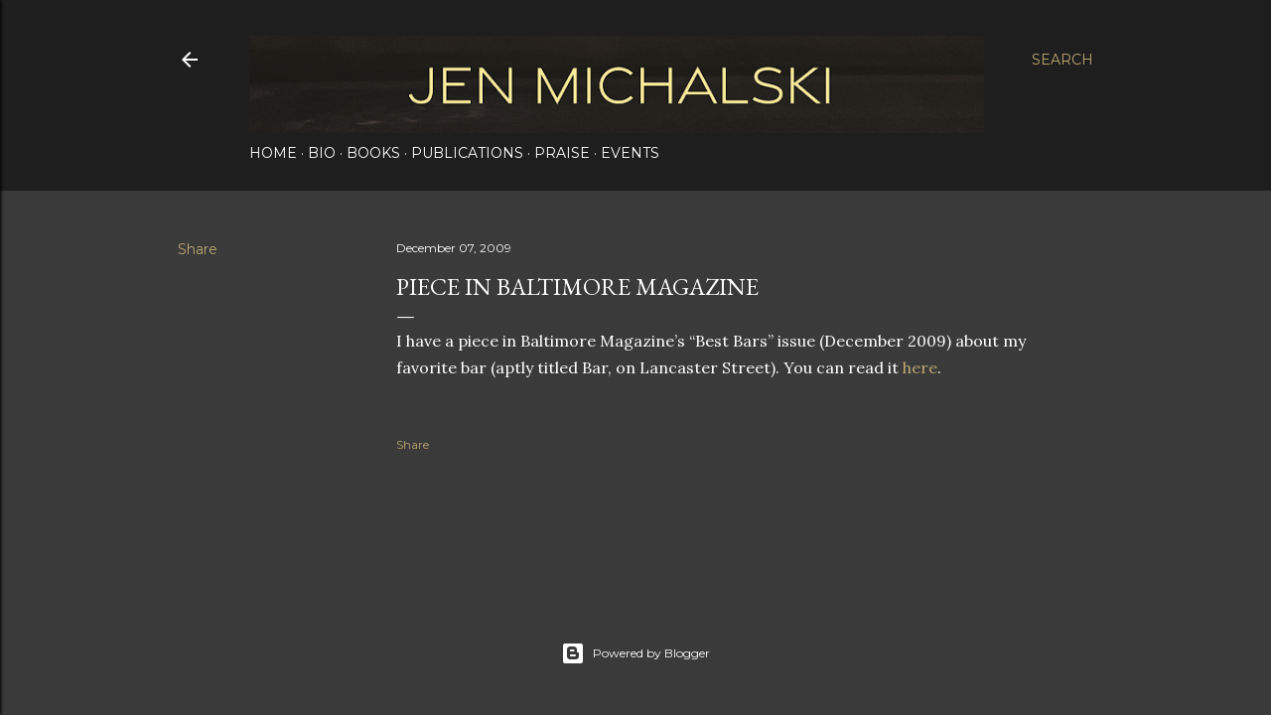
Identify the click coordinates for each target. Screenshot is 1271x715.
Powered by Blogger (635, 653)
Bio (322, 153)
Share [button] (197, 249)
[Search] (1062, 59)
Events (630, 153)
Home (273, 153)
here (920, 367)
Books (373, 153)
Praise (562, 153)
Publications (467, 153)
